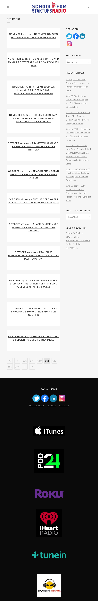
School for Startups (74, 233)
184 (17, 366)
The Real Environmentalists (78, 240)
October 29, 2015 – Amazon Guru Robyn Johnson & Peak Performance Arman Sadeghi (33, 174)
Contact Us (64, 405)
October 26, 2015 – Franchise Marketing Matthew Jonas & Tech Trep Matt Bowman (33, 255)
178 (25, 360)
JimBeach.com (72, 237)
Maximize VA (72, 248)
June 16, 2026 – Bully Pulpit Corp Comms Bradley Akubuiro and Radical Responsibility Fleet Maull (78, 193)
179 (32, 360)
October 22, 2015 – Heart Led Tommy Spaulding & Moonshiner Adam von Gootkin (33, 311)
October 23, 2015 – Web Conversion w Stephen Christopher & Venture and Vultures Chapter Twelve (33, 283)
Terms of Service (36, 405)
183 (10, 366)
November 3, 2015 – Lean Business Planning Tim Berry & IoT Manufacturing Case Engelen (33, 90)
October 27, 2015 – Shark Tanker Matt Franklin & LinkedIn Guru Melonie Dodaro (33, 227)
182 (54, 360)
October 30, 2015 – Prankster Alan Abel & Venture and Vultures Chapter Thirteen (33, 146)
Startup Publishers (74, 244)
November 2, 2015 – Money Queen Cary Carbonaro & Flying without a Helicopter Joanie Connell (33, 118)
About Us (51, 405)
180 (39, 360)
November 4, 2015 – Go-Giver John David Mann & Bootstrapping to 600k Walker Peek (33, 62)
